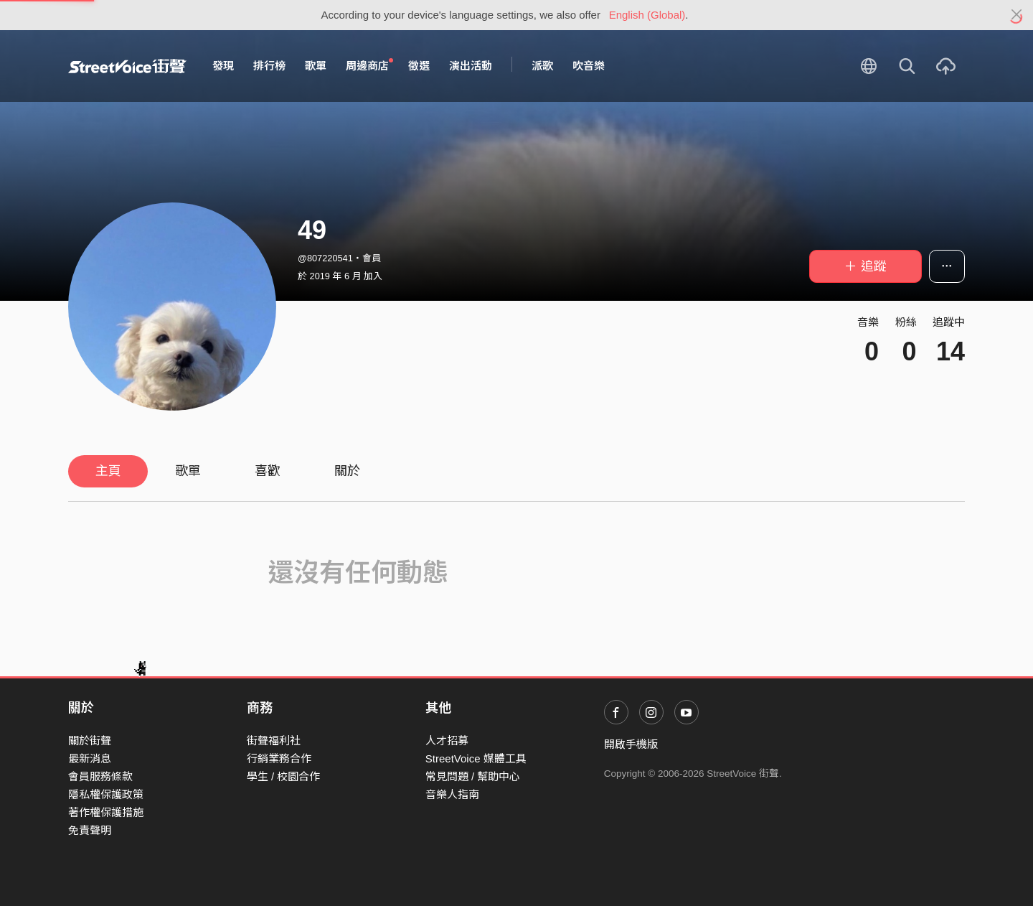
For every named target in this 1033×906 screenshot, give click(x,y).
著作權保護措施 (105, 812)
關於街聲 (89, 740)
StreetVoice (127, 66)
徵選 (419, 66)
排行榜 (269, 66)
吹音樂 (588, 66)
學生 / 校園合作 (284, 776)
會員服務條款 (100, 776)
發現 (223, 66)
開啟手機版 (631, 744)
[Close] (1017, 15)
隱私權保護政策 (105, 794)
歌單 (315, 66)
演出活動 (470, 66)
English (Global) (647, 15)
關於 (347, 471)
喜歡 (267, 471)
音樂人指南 (452, 794)
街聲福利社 (274, 740)
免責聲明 (89, 830)
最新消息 (89, 758)
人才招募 (446, 740)
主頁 (108, 471)
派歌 (542, 66)
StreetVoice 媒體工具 (476, 758)
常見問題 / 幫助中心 (473, 776)
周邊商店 (369, 65)
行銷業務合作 (279, 758)
